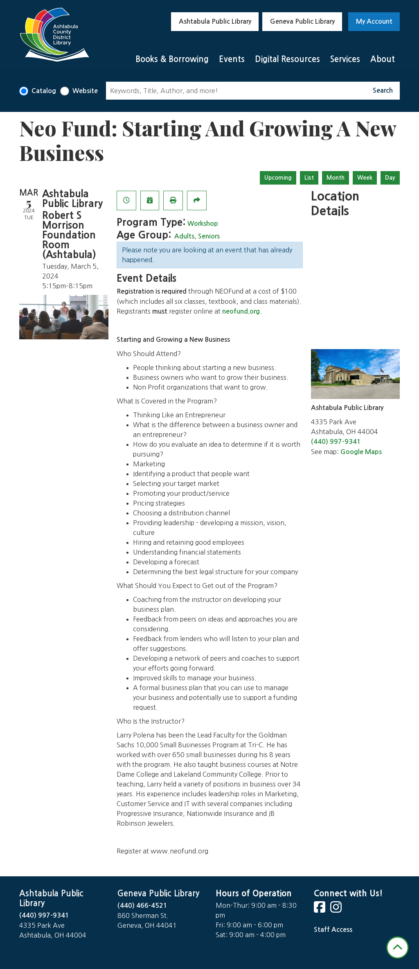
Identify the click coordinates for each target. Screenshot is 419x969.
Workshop (202, 224)
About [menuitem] (382, 59)
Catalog (44, 91)
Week (364, 177)
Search (383, 90)
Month (336, 177)
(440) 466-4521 (142, 905)
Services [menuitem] (345, 59)
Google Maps (361, 452)
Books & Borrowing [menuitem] (172, 59)
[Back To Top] (397, 947)
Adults (184, 236)
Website (85, 91)
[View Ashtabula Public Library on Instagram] (336, 910)
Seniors (209, 236)
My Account (374, 21)
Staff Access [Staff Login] (333, 930)
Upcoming (278, 177)
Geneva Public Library (302, 21)
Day (390, 177)
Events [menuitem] (232, 59)
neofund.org (241, 311)
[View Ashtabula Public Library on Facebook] (320, 910)
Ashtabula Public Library (215, 21)
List (309, 177)
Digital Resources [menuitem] (287, 59)
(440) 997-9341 (336, 442)
